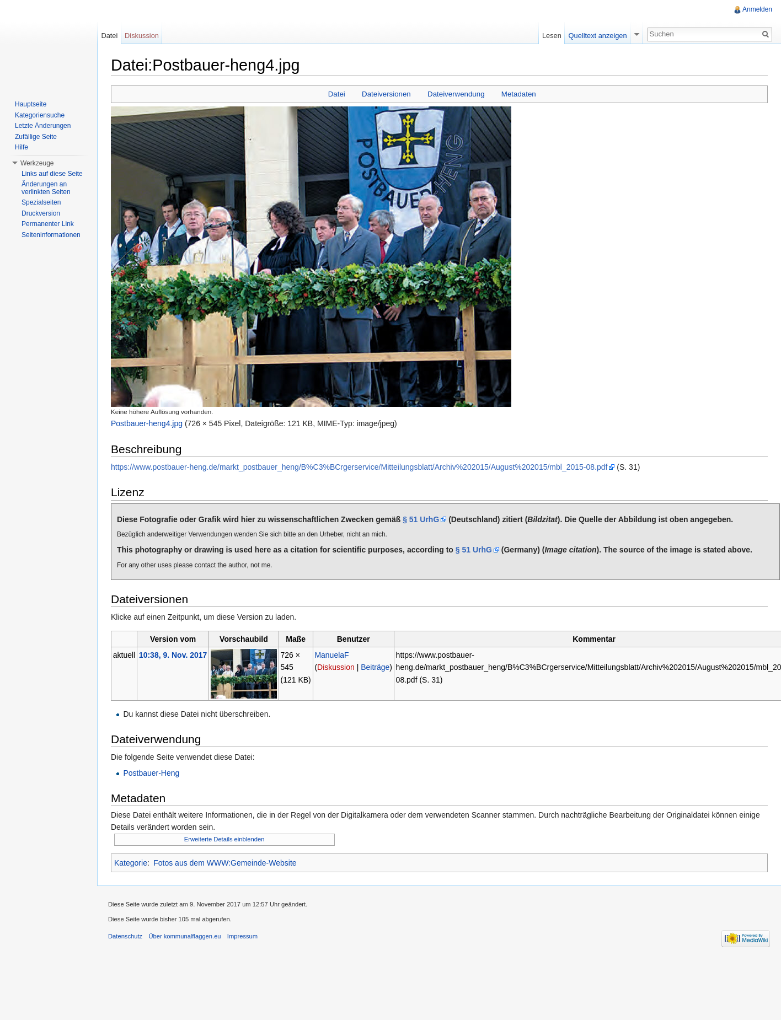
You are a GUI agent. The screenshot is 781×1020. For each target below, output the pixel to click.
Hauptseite (30, 104)
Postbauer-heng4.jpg (147, 423)
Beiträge (375, 667)
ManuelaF (331, 655)
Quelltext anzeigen (598, 35)
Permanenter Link (48, 224)
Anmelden (757, 9)
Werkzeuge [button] (37, 163)
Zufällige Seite (36, 137)
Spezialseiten (41, 202)
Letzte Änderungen (43, 126)
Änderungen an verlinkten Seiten (46, 188)
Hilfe (21, 147)
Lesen (551, 35)
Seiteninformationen (51, 235)
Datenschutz (125, 936)
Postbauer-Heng (151, 773)
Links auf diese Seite (52, 174)
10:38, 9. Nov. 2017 (173, 655)
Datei (336, 94)
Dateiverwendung (456, 94)
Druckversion (41, 213)
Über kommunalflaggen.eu (184, 936)
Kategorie (130, 862)
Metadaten (518, 94)
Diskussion (336, 667)
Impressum (242, 936)
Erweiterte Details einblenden (224, 839)
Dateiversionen (386, 94)
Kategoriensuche (40, 115)
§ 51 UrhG (421, 519)
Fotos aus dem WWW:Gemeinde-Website (224, 862)
